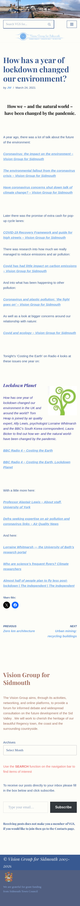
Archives (9, 742)
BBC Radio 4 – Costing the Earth (28, 450)
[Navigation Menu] (72, 24)
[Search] (24, 24)
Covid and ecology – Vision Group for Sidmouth (39, 333)
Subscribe (63, 807)
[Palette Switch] (65, 36)
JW (9, 87)
